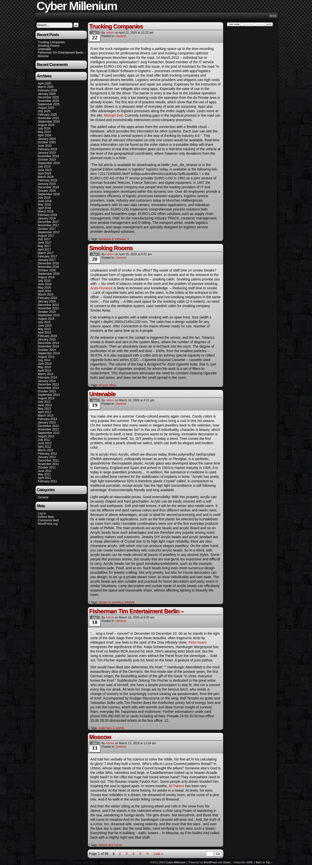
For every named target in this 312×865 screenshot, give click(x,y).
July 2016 (44, 280)
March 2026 (45, 87)
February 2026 (47, 90)
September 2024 (49, 121)
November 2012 (48, 429)
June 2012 (45, 443)
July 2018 (44, 197)
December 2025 (48, 97)
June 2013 (45, 405)
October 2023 (47, 142)
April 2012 (44, 446)
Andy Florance (101, 288)
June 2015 (45, 325)
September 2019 (49, 163)
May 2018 (44, 204)
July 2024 (44, 128)
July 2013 (44, 401)
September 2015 (49, 315)
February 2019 (47, 180)
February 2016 (47, 298)
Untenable (44, 49)
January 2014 (47, 381)
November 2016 (48, 267)
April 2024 (44, 135)
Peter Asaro (198, 642)
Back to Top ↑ (264, 862)
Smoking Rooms (48, 45)
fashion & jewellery (111, 602)
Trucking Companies (51, 42)
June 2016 (45, 284)
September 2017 (49, 232)
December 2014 (48, 343)
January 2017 (47, 260)
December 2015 (48, 305)
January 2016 (47, 301)
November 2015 (48, 308)
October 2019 (47, 159)
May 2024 (44, 132)
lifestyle (130, 602)
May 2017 (44, 246)
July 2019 (44, 166)
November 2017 (48, 225)
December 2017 (48, 222)
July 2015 (44, 322)
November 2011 (48, 464)
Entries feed (46, 517)
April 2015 (44, 332)
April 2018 (44, 208)
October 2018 (47, 190)
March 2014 (45, 374)
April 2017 (44, 249)
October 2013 (47, 391)
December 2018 (48, 187)
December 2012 (48, 426)
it (128, 239)
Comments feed (48, 520)
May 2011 (44, 474)
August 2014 (46, 357)
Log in (42, 513)
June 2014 (45, 363)
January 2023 (47, 152)
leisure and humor (110, 845)
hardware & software (112, 239)
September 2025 (49, 104)
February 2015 (47, 336)
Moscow (43, 56)
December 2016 (48, 263)
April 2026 (44, 83)
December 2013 (48, 384)
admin (110, 32)
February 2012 (47, 453)
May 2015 (44, 329)
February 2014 (47, 377)
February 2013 (47, 419)
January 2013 (47, 422)
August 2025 (46, 107)
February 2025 (47, 114)
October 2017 (47, 229)
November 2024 (48, 118)
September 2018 (49, 194)
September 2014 (49, 353)
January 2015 (47, 339)
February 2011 (47, 481)
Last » (158, 854)
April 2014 (44, 370)
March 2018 (45, 211)
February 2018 (47, 215)
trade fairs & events (111, 728)
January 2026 (47, 94)
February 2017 (47, 256)
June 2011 (45, 471)
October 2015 (47, 312)
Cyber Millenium (175, 862)
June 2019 (45, 170)
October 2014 (47, 350)
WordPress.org (48, 524)
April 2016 (44, 291)
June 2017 (45, 242)
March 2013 (45, 415)
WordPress (210, 862)
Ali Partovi (176, 786)
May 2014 (44, 367)
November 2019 (48, 156)
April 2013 (44, 412)
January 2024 (47, 139)
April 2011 (44, 478)
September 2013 (49, 395)
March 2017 (45, 253)
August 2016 (46, 277)
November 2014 (48, 346)
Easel (226, 862)
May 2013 (44, 408)
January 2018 (47, 218)
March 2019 (45, 177)
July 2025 (44, 111)
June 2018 (45, 201)
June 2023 (45, 146)
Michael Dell (113, 115)
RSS (273, 16)
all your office (107, 385)
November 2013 (48, 388)
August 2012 (46, 436)
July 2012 (44, 440)
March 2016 (45, 294)
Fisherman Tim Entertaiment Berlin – (62, 52)
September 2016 (49, 273)
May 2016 (44, 287)
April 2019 (44, 173)
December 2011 (48, 460)
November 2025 (48, 101)
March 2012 (45, 450)
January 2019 (47, 184)
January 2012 (47, 457)
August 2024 (46, 125)
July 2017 (44, 239)
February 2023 (47, 149)
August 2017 (46, 235)
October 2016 (47, 270)
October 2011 (47, 467)
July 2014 (44, 360)
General (43, 497)
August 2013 (46, 398)
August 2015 (46, 318)
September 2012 (49, 433)
